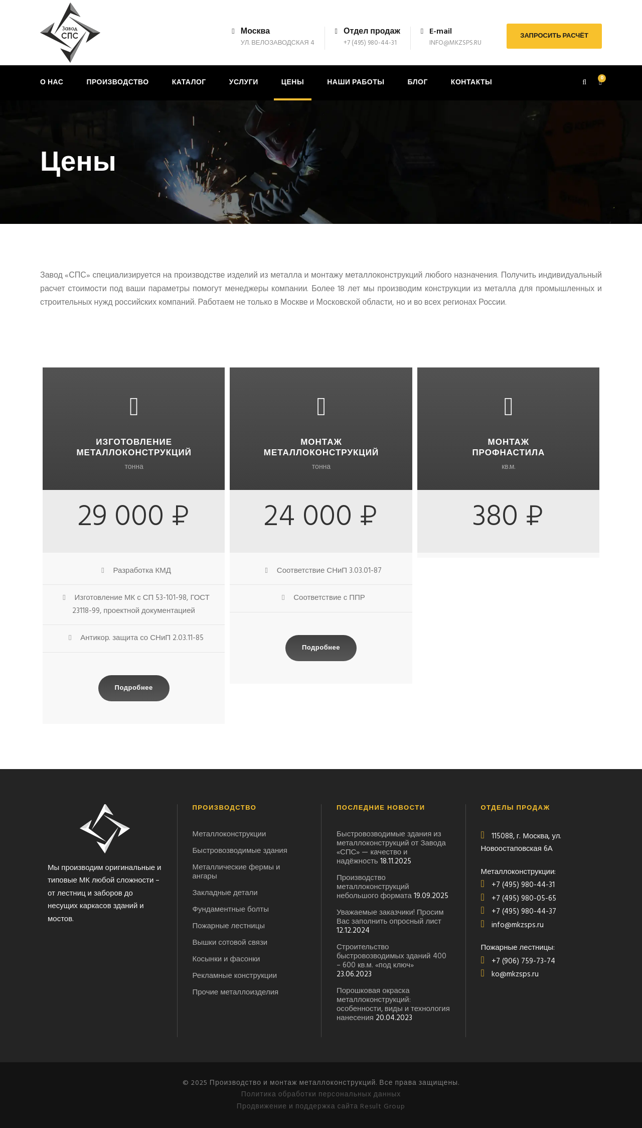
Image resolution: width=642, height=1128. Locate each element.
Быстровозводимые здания (240, 851)
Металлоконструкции (229, 834)
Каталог (189, 82)
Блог (417, 82)
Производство (117, 82)
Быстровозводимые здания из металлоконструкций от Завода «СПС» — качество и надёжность (391, 847)
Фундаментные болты (231, 910)
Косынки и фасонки (226, 959)
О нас (51, 82)
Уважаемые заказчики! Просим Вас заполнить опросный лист (390, 917)
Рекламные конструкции (235, 976)
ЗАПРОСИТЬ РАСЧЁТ (554, 36)
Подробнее (134, 688)
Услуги (243, 82)
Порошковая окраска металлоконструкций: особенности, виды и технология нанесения (393, 1004)
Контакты (471, 82)
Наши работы (355, 82)
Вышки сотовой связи (230, 943)
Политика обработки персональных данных (321, 1094)
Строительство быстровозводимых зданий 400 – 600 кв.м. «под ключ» (391, 956)
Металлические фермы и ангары (236, 872)
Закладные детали (225, 893)
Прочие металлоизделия (236, 992)
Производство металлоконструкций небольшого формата (374, 887)
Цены (292, 82)
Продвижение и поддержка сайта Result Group (321, 1106)
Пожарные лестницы (229, 926)
